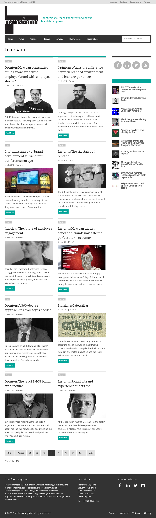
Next (81, 453)
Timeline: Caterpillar (73, 305)
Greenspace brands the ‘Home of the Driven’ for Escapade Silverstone (132, 143)
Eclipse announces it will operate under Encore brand (132, 185)
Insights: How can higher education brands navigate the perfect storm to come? (80, 233)
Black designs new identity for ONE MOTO (133, 120)
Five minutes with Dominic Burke (133, 99)
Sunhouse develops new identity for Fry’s (132, 131)
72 (37, 453)
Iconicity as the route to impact (132, 152)
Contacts (123, 2)
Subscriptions (135, 2)
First (9, 453)
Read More (10, 133)
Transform (19, 85)
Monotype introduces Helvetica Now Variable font (132, 164)
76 (66, 453)
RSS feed (136, 513)
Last (91, 453)
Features (62, 299)
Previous (20, 453)
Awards (147, 2)
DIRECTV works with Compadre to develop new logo (133, 89)
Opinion (8, 61)
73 (44, 453)
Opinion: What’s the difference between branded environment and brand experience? (80, 72)
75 (59, 453)
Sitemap (147, 513)
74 (51, 453)
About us (113, 2)
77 (73, 453)
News (7, 145)
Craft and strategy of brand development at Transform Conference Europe (24, 156)
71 (30, 453)
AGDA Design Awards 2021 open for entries (131, 110)
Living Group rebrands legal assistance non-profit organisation (133, 175)
